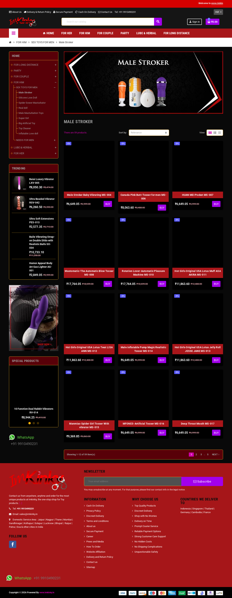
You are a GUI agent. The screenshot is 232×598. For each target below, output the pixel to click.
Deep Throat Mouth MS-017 (198, 423)
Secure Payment (63, 12)
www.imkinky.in (46, 592)
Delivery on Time (143, 521)
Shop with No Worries (145, 516)
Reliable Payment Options (147, 531)
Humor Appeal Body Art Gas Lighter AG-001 (40, 267)
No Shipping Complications (148, 546)
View (202, 132)
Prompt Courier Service (146, 526)
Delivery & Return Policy (37, 12)
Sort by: (123, 132)
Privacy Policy (93, 510)
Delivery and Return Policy (99, 557)
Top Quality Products (145, 505)
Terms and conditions (97, 521)
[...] (20, 503)
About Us (15, 12)
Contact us (92, 562)
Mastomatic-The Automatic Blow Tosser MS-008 (89, 273)
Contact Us (105, 12)
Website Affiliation (95, 551)
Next (216, 454)
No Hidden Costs (143, 541)
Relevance (136, 132)
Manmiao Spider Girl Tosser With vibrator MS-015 (89, 425)
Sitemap (90, 567)
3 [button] (38, 423)
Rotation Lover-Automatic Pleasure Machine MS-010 (143, 273)
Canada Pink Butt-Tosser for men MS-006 (143, 196)
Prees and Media (95, 541)
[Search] (111, 22)
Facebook (12, 544)
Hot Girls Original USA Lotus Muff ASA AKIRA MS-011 (198, 273)
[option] (33, 393)
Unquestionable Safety (146, 551)
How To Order (93, 546)
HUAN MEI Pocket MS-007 (198, 194)
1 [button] (29, 423)
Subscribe (202, 481)
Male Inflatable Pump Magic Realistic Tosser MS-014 (143, 349)
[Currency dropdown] (218, 12)
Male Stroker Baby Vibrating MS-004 (89, 194)
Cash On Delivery (85, 12)
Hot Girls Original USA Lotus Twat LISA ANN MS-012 (89, 349)
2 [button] (34, 423)
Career (89, 536)
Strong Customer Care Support (150, 536)
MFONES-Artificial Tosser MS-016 (143, 423)
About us (91, 526)
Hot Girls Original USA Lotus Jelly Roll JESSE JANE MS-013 (198, 349)
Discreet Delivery (95, 516)
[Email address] (133, 481)
